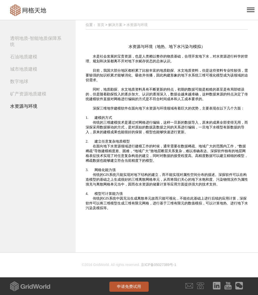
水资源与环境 (23, 106)
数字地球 (19, 81)
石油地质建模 (23, 56)
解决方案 (115, 25)
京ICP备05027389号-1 (158, 265)
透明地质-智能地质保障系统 (35, 41)
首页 (100, 25)
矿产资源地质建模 (28, 93)
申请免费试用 (129, 286)
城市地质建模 (23, 69)
